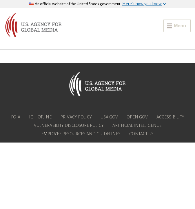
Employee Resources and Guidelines (81, 133)
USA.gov (109, 117)
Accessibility (170, 117)
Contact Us (141, 133)
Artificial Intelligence (136, 125)
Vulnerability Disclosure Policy (69, 125)
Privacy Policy (76, 117)
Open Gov (137, 117)
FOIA (15, 117)
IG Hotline (40, 117)
